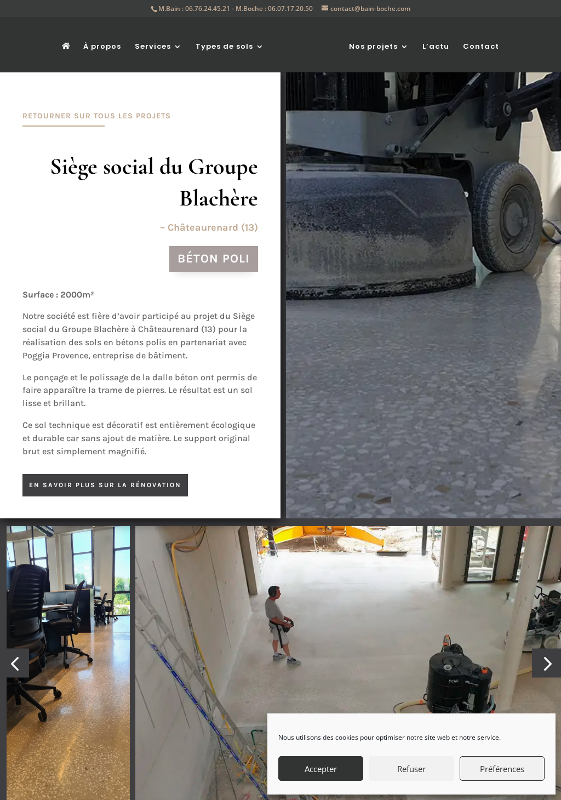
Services (157, 43)
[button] (14, 755)
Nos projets (370, 43)
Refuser (411, 768)
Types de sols (228, 43)
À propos (106, 43)
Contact (478, 43)
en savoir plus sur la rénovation (105, 485)
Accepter (321, 768)
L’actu (432, 43)
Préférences (502, 768)
